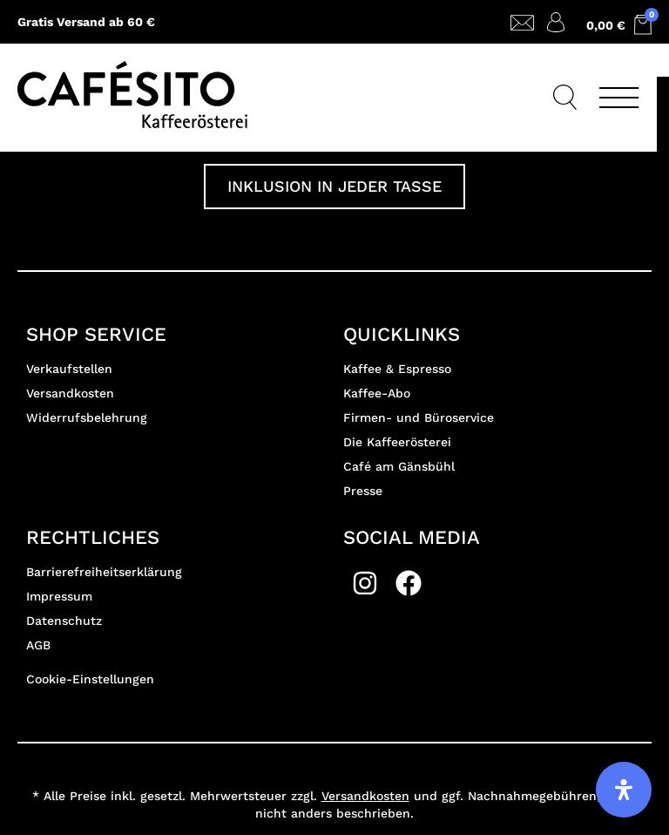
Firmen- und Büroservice (418, 417)
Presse (362, 491)
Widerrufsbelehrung (86, 417)
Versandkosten (70, 393)
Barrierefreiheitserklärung (104, 572)
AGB (38, 645)
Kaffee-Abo (376, 393)
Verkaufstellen (69, 369)
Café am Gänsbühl (399, 466)
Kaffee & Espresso (397, 369)
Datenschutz (64, 621)
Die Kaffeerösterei (397, 442)
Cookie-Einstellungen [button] (90, 679)
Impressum (59, 596)
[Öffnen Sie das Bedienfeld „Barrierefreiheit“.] (624, 790)
